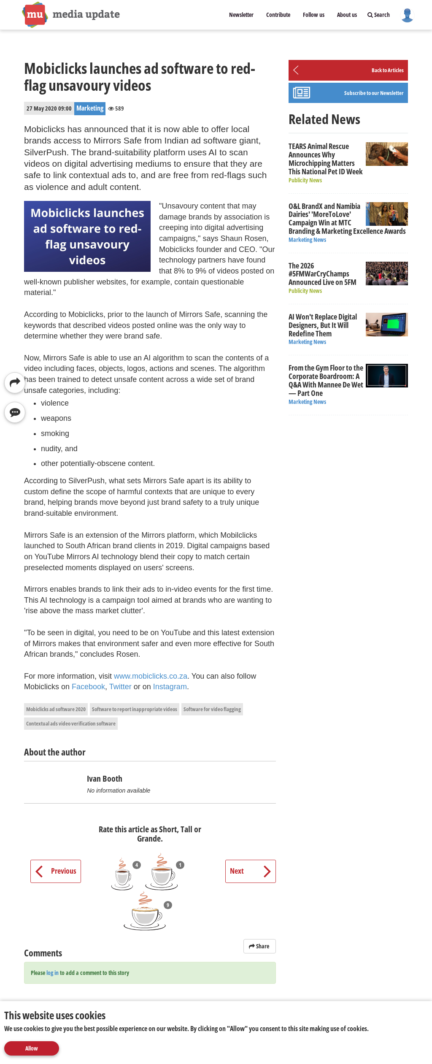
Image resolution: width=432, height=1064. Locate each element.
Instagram (170, 686)
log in (52, 973)
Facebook (88, 686)
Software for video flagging (212, 709)
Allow (31, 1048)
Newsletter (241, 15)
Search (378, 15)
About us (347, 15)
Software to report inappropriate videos (134, 709)
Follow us (313, 15)
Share (259, 946)
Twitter (120, 686)
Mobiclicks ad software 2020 (56, 709)
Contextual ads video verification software (71, 723)
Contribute (278, 15)
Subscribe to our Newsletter (374, 93)
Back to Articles (388, 70)
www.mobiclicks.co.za (150, 676)
